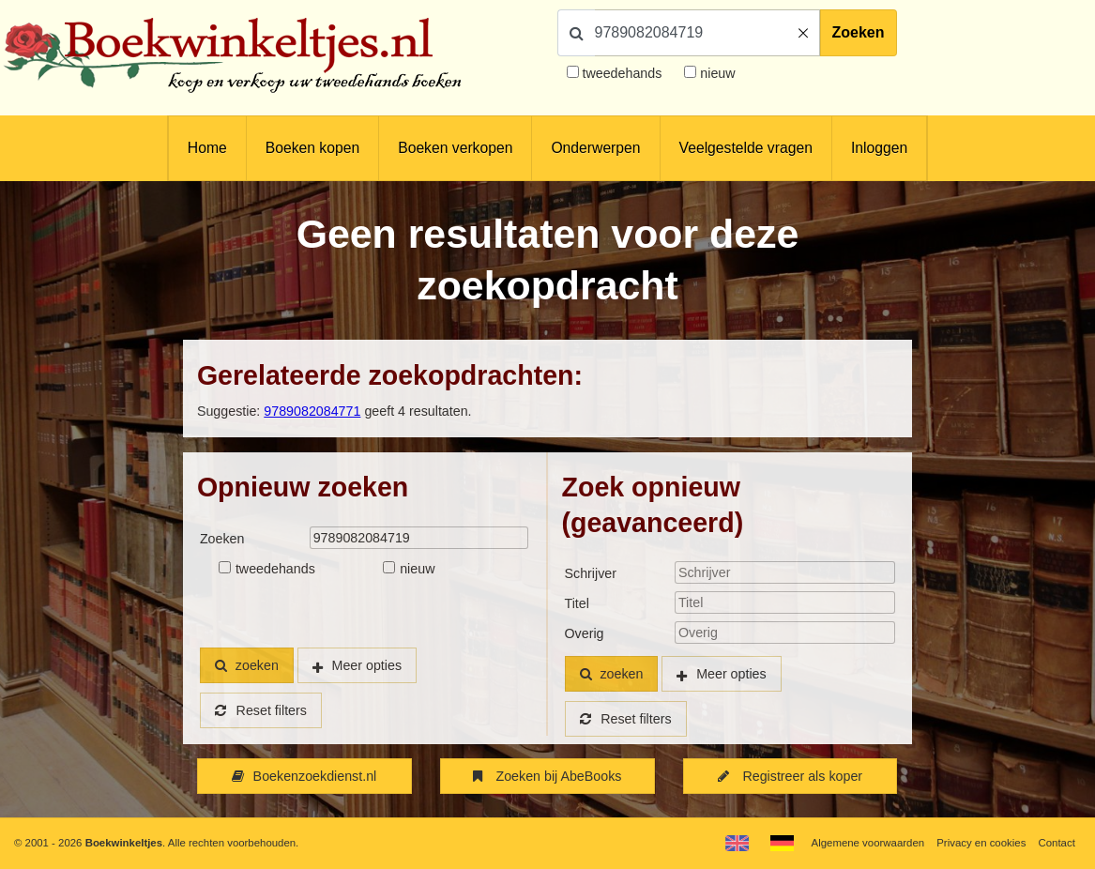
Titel (577, 603)
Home (207, 148)
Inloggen (879, 148)
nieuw (715, 73)
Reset (261, 710)
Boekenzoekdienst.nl (304, 776)
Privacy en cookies (981, 842)
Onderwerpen (595, 148)
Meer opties (367, 665)
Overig (584, 633)
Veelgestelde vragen (746, 148)
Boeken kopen (312, 148)
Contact (1057, 842)
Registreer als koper (790, 776)
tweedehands (622, 73)
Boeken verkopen (455, 148)
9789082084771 (312, 411)
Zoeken (858, 32)
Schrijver (591, 573)
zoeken (247, 665)
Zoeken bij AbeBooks (547, 776)
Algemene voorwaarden (868, 842)
